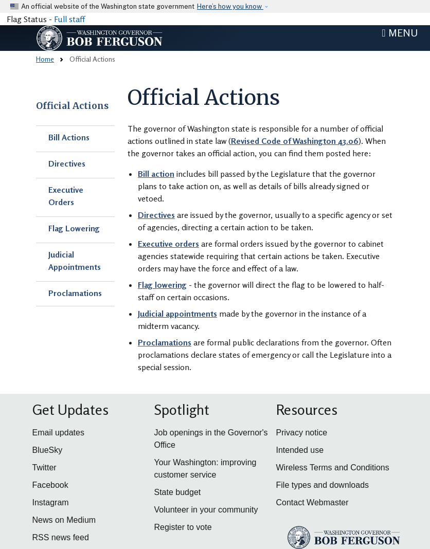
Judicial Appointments (74, 260)
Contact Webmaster (312, 502)
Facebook (50, 485)
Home (45, 58)
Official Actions (72, 106)
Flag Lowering (74, 228)
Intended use (300, 450)
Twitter (44, 467)
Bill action (156, 174)
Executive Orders (65, 196)
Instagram (50, 502)
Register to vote (183, 527)
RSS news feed (60, 537)
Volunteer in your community (206, 509)
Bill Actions (68, 137)
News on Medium (64, 520)
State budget (177, 492)
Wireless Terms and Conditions (332, 467)
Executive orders (168, 244)
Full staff (69, 19)
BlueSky (47, 450)
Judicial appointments (177, 313)
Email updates (58, 432)
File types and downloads (322, 485)
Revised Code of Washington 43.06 (295, 141)
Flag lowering (162, 285)
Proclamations (75, 293)
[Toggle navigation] (399, 33)
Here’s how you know (230, 6)
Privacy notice (302, 432)
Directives (66, 163)
